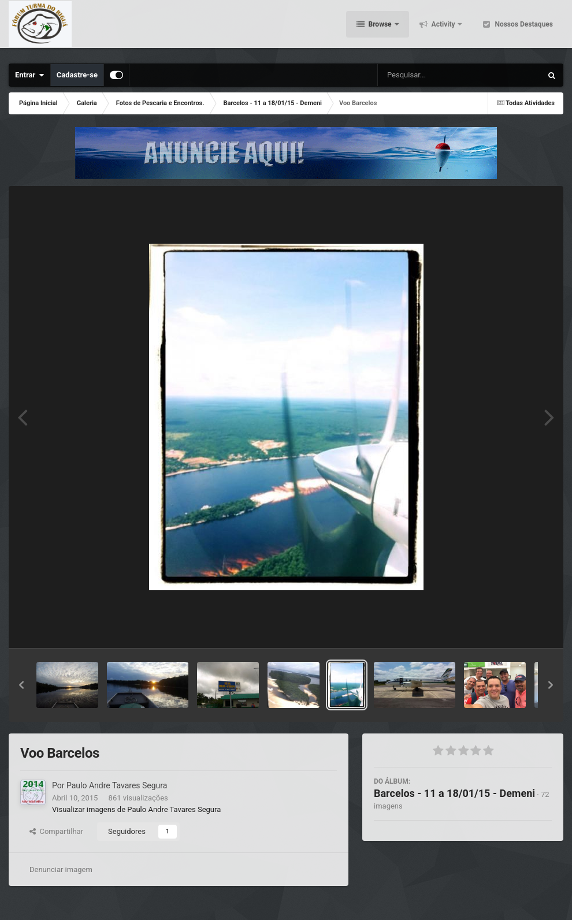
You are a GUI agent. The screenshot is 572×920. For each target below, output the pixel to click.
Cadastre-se (77, 74)
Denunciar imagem (60, 869)
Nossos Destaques (523, 29)
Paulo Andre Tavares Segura (116, 785)
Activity (443, 29)
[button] (21, 685)
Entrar (29, 75)
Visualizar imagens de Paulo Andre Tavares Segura (136, 809)
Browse (380, 29)
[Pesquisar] (418, 75)
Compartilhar (56, 831)
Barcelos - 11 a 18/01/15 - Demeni (454, 793)
